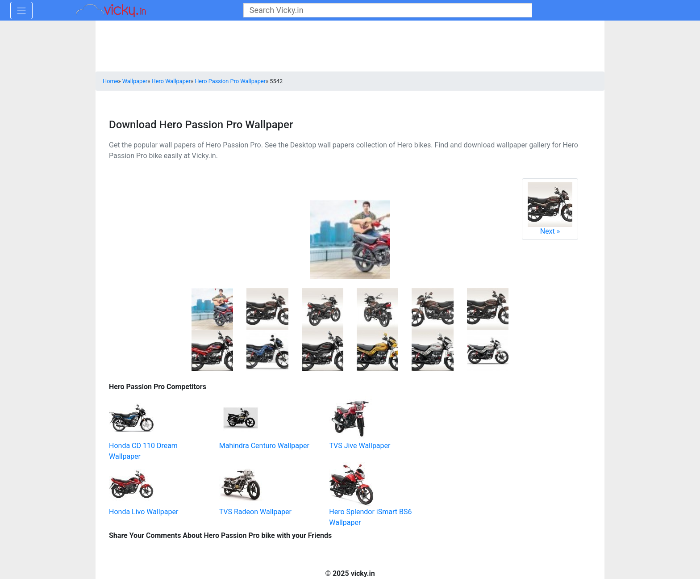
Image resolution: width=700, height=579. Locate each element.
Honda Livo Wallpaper (143, 512)
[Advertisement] (500, 436)
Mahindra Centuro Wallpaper (264, 445)
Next (550, 208)
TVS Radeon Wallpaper (255, 512)
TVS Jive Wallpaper (359, 445)
